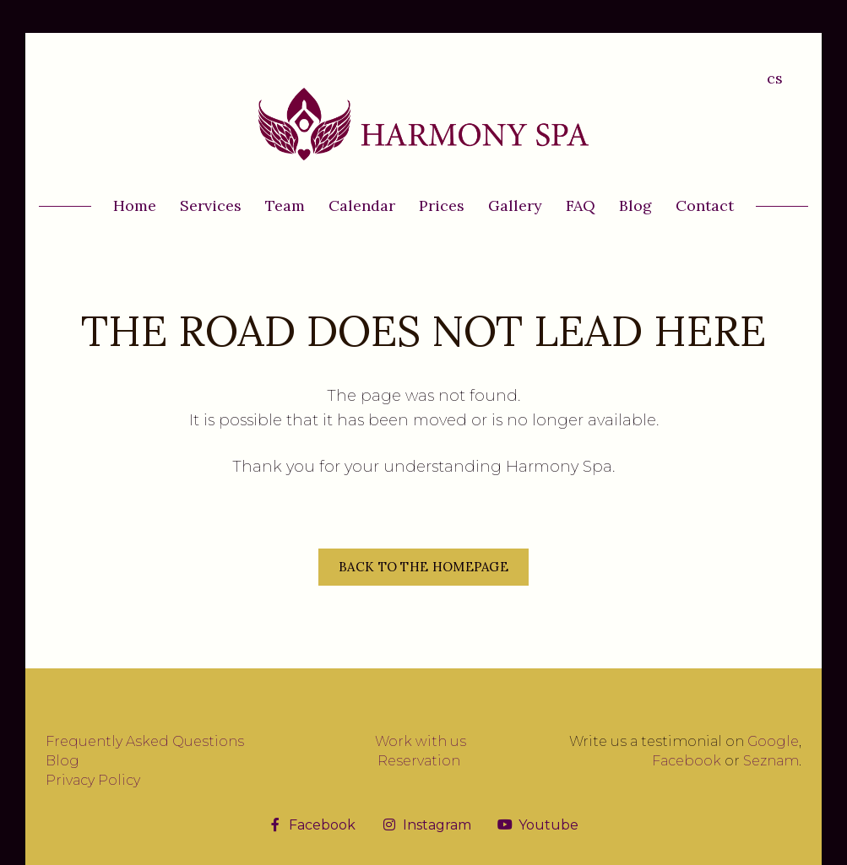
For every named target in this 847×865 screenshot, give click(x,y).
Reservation (418, 761)
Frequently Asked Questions (145, 741)
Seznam (771, 761)
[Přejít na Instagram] (427, 824)
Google (773, 741)
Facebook (686, 761)
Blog (62, 761)
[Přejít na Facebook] (312, 824)
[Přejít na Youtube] (538, 824)
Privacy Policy (93, 780)
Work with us (420, 741)
